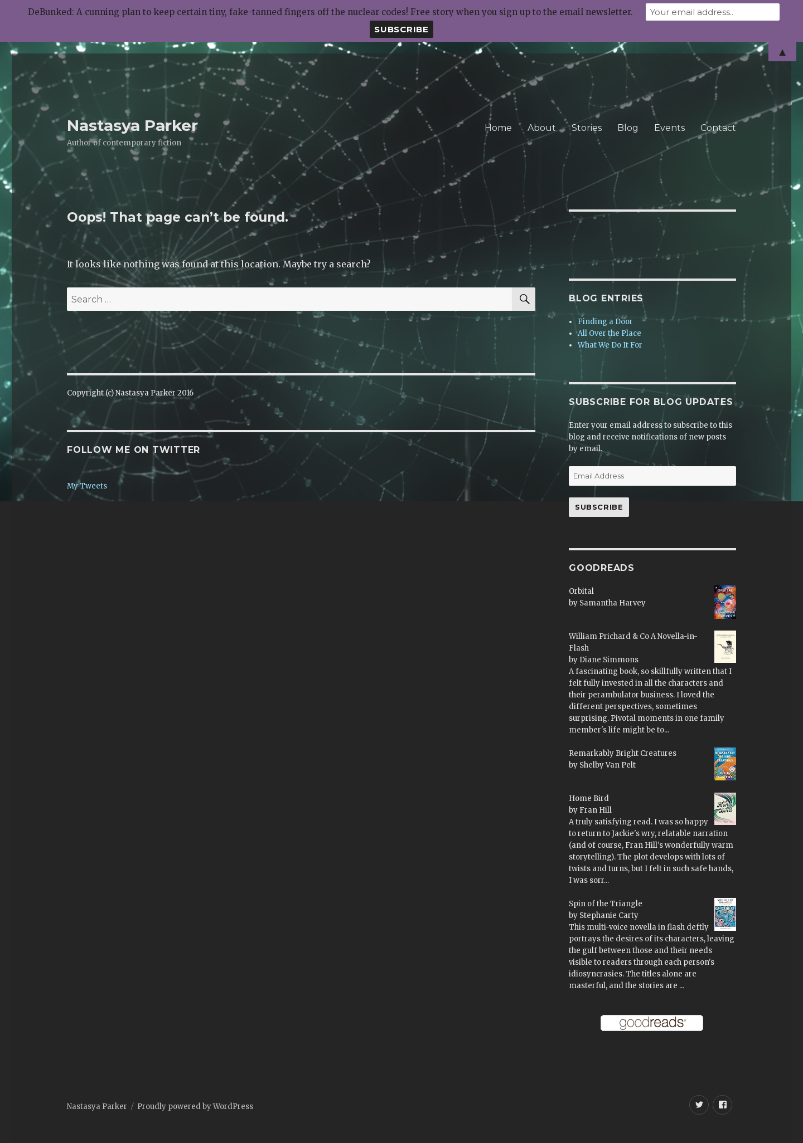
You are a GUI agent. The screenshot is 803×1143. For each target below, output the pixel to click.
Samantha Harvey (612, 603)
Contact (718, 128)
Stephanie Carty (608, 915)
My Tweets (87, 486)
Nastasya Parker (132, 125)
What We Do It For (610, 345)
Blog (627, 128)
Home (498, 128)
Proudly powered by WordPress (195, 1106)
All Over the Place (609, 333)
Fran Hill (595, 810)
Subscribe (599, 506)
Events (669, 128)
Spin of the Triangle (605, 903)
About (542, 128)
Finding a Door (605, 321)
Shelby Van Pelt (607, 765)
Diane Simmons (608, 660)
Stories (587, 128)
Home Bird (589, 798)
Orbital (581, 591)
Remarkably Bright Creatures (622, 753)
